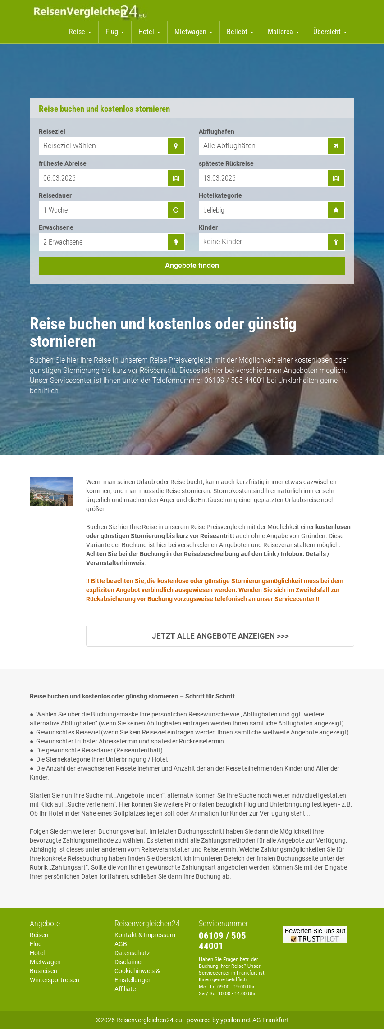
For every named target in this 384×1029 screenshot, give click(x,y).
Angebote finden (192, 265)
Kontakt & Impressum (144, 934)
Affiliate (125, 989)
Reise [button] (80, 31)
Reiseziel (52, 131)
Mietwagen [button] (193, 31)
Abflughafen (216, 131)
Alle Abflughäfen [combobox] (229, 145)
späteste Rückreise (226, 163)
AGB (120, 943)
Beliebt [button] (240, 31)
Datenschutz (132, 952)
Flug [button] (114, 31)
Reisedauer (55, 195)
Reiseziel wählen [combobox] (69, 145)
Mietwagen (45, 962)
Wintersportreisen (54, 980)
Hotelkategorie (220, 195)
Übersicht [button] (330, 31)
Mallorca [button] (283, 31)
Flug (36, 943)
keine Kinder (222, 241)
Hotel (37, 952)
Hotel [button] (149, 31)
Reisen (39, 934)
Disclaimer (128, 962)
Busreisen (43, 971)
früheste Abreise (63, 163)
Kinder (208, 227)
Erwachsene (56, 227)
